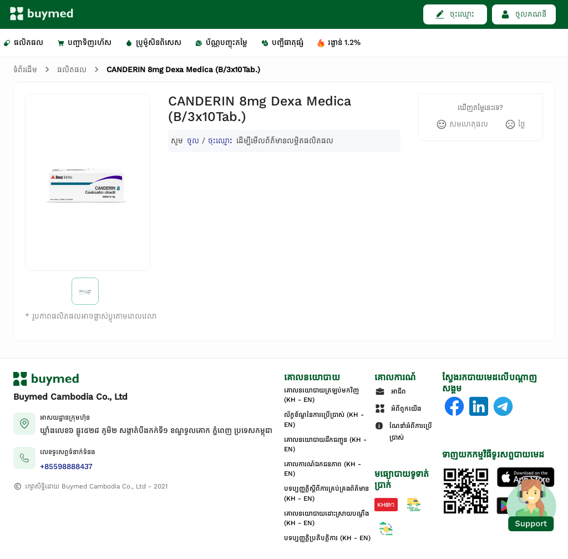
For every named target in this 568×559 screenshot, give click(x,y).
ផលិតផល (72, 69)
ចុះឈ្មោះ (220, 140)
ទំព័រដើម (25, 69)
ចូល (193, 140)
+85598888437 (66, 466)
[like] (462, 124)
